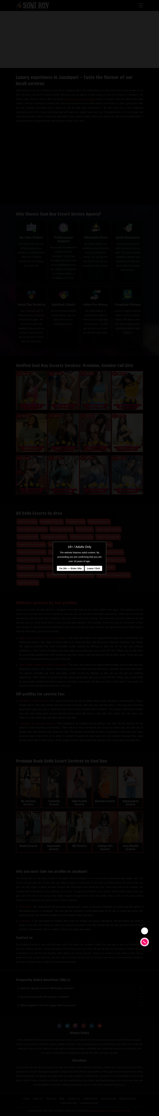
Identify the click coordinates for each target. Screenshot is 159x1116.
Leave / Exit (93, 568)
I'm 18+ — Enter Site (70, 568)
